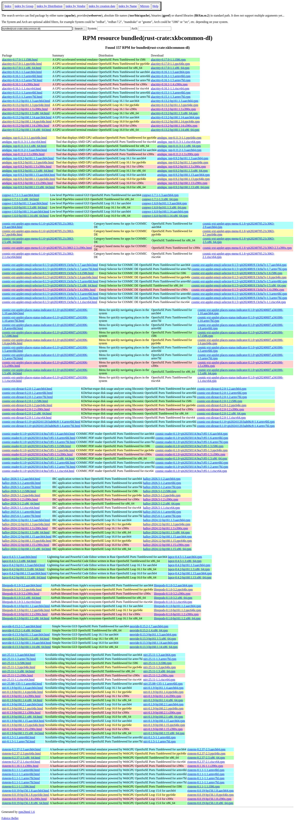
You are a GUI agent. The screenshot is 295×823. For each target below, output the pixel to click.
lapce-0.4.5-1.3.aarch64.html (19, 556)
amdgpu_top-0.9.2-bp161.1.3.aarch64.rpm (182, 158)
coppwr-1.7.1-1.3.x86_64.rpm (160, 199)
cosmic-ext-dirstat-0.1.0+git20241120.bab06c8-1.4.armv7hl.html (41, 425)
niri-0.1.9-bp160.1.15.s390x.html (22, 729)
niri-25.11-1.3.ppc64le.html (18, 667)
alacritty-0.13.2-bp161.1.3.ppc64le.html (26, 105)
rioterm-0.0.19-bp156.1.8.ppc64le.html (25, 794)
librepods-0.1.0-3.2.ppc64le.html (22, 589)
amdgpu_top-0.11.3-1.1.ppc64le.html (24, 137)
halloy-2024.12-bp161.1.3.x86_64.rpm (166, 532)
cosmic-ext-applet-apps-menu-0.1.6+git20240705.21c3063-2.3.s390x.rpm (247, 247)
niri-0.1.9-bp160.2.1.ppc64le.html (22, 708)
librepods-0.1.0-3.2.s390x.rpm (172, 593)
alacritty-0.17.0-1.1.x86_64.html (21, 67)
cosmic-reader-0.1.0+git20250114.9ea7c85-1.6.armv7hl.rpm (191, 442)
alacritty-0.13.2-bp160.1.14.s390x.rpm (174, 125)
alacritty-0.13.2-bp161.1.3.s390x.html (25, 109)
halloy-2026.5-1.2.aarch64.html (21, 478)
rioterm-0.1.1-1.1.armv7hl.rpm (205, 778)
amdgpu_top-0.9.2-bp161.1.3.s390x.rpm (181, 166)
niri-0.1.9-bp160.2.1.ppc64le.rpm (163, 708)
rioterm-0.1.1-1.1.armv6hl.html (21, 770)
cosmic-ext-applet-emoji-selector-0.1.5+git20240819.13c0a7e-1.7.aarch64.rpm (238, 264)
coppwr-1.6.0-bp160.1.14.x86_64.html (25, 215)
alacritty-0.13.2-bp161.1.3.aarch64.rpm (174, 100)
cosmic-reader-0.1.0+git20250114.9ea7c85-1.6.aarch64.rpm (191, 433)
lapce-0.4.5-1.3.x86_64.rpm (184, 561)
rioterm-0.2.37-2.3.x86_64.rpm (206, 757)
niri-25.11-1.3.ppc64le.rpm (159, 667)
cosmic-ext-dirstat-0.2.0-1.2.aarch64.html (27, 388)
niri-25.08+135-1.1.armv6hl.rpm (163, 683)
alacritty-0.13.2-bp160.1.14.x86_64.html (26, 129)
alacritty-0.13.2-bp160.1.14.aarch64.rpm (175, 117)
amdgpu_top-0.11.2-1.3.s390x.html (23, 154)
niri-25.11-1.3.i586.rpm (157, 663)
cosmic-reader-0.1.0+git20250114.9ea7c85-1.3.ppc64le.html (38, 450)
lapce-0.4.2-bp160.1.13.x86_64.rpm (189, 577)
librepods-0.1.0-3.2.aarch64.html (22, 585)
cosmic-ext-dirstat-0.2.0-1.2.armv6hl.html (27, 392)
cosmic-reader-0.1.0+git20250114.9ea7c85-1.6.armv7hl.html (38, 442)
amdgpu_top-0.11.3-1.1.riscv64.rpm (179, 141)
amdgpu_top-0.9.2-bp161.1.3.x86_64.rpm (182, 170)
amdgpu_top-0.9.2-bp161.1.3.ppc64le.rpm (182, 162)
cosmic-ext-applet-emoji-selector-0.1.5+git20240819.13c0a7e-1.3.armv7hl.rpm (239, 297)
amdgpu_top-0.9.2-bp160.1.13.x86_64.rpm (183, 187)
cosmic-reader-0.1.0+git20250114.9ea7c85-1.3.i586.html (36, 446)
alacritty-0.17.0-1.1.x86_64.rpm (170, 67)
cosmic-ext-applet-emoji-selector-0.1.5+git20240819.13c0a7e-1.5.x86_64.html (49, 285)
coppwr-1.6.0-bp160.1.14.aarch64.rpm (165, 211)
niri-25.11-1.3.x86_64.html (18, 671)
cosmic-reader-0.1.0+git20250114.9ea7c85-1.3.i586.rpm (189, 446)
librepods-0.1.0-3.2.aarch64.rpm (173, 585)
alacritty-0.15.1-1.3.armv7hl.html (22, 96)
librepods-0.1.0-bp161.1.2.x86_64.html (25, 618)
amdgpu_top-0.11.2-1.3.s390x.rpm (178, 154)
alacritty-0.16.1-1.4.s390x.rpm (169, 84)
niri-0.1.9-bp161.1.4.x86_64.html (22, 700)
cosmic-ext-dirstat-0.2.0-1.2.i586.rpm (219, 401)
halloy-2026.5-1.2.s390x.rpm (160, 499)
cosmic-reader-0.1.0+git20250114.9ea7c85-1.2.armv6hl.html (38, 462)
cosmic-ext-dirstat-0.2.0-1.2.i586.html (25, 401)
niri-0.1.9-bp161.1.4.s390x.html (21, 696)
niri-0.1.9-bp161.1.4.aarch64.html (22, 687)
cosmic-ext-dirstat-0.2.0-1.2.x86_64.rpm (221, 413)
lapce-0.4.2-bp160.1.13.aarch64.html (24, 573)
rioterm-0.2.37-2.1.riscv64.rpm (206, 761)
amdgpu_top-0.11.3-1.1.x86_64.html (24, 145)
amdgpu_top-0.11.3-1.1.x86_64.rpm (179, 145)
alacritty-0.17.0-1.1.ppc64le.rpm (170, 63)
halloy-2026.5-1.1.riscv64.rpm (161, 507)
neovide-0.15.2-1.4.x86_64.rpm (149, 630)
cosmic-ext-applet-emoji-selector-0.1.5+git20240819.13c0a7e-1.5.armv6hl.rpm (239, 281)
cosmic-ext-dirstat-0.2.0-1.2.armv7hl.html (27, 397)
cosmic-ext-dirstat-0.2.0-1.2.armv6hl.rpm (222, 392)
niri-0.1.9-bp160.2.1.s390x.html (21, 712)
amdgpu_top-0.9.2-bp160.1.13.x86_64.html (28, 187)
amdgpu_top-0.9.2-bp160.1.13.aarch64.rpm (183, 174)
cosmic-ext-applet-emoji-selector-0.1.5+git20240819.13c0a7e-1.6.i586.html (48, 273)
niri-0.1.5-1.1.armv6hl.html (18, 737)
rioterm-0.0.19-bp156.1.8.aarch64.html (25, 790)
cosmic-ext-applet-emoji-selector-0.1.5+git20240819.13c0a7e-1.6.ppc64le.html (50, 277)
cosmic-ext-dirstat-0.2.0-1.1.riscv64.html (27, 417)
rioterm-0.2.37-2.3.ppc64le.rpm (206, 753)
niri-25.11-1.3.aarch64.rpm (159, 654)
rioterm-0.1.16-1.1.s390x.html (20, 765)
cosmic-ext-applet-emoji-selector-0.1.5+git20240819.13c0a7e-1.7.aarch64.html (50, 264)
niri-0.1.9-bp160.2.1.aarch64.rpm (163, 704)
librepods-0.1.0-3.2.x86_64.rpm (173, 597)
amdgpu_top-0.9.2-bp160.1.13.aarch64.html (28, 174)
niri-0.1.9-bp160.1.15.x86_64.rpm (164, 733)
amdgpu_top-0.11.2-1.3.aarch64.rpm (179, 150)
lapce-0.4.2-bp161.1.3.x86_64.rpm (189, 569)
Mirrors (144, 6)
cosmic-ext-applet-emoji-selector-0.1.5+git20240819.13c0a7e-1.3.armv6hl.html (50, 293)
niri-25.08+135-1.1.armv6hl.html (22, 683)
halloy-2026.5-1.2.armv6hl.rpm (162, 482)
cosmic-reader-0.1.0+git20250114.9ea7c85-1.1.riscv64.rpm (191, 470)
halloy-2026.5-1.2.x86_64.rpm (161, 503)
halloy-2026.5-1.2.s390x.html (20, 499)
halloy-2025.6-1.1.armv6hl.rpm (162, 511)
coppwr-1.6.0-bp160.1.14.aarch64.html (25, 211)
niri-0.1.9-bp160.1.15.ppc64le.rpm (164, 725)
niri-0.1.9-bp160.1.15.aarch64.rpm (164, 720)
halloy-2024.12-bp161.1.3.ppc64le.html (26, 524)
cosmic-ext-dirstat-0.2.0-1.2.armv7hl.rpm (222, 397)
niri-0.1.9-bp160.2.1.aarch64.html (22, 704)
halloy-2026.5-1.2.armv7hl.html (21, 487)
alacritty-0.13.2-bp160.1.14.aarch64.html (27, 117)
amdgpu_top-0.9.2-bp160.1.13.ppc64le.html (28, 179)
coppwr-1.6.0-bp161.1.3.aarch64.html (25, 203)
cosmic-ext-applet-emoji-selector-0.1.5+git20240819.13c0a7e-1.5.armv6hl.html (50, 281)
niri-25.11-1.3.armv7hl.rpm (159, 659)
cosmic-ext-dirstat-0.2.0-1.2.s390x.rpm (220, 409)
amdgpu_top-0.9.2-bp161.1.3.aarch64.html (28, 158)
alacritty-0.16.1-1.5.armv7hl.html (22, 80)
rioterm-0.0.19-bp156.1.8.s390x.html (24, 798)
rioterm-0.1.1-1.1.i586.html (18, 786)
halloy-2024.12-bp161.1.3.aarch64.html (26, 520)
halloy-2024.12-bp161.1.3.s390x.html (25, 528)
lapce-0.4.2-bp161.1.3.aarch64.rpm (189, 565)
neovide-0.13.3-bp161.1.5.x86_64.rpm (153, 638)
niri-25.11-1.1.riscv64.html (18, 679)
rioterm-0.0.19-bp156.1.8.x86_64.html (25, 803)
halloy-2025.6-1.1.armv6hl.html (21, 511)
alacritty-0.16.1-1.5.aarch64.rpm (170, 72)
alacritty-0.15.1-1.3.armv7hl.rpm (170, 96)
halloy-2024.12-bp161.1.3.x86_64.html (25, 532)
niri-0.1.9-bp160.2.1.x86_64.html (22, 716)
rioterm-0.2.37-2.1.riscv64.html (21, 761)
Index (8, 6)
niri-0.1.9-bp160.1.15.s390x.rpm (163, 729)
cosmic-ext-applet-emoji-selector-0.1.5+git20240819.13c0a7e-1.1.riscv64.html (49, 302)
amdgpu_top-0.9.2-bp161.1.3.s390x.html (26, 166)
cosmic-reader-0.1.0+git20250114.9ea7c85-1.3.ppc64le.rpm (191, 450)
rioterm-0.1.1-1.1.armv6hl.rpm (205, 770)
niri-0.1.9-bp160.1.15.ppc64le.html (23, 725)
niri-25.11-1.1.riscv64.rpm (159, 679)
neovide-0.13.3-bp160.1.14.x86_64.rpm (154, 646)
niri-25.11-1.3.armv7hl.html (19, 659)
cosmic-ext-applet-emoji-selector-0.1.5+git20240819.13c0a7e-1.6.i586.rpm (236, 273)
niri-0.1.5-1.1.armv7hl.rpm (159, 741)
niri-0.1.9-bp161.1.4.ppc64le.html (22, 692)
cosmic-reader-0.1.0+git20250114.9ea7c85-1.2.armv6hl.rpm (191, 462)
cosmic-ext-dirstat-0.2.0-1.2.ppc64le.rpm (221, 405)
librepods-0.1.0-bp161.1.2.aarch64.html (26, 606)
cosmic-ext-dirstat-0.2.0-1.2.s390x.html (26, 409)
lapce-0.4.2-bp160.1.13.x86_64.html (24, 577)
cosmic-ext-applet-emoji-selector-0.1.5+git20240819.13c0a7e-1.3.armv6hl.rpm (239, 293)
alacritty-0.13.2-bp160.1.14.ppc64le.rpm (175, 121)
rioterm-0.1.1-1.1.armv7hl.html (21, 778)
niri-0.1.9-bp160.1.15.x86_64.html (23, 733)
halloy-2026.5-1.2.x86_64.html (21, 503)
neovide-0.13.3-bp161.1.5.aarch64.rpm (153, 634)
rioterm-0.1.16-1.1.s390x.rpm (205, 765)
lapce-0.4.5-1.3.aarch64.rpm (185, 556)
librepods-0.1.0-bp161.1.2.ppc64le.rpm (177, 610)
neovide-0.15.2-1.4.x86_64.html (21, 630)
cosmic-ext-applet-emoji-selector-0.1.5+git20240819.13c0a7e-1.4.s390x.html (49, 289)
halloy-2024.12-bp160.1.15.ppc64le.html (27, 540)
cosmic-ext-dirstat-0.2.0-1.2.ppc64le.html (27, 405)
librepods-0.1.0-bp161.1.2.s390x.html (25, 614)
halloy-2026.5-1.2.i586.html (19, 491)
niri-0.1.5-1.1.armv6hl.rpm (159, 737)
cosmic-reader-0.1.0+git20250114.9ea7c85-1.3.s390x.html (37, 454)
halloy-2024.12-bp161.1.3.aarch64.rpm (166, 520)
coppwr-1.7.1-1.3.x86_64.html (20, 199)
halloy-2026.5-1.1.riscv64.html (21, 507)
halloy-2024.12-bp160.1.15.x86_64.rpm (167, 549)
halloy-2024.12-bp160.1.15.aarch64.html (27, 536)
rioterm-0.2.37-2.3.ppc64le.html (21, 753)
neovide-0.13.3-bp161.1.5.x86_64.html (25, 638)
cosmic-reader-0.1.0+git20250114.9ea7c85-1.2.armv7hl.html (38, 466)
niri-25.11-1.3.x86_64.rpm (159, 671)
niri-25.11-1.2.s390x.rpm (158, 675)
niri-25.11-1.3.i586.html (16, 663)
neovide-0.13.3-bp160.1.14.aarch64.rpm (154, 642)
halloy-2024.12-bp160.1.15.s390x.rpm (166, 544)
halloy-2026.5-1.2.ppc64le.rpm (161, 495)
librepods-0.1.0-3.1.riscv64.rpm (173, 601)
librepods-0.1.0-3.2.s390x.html (20, 593)
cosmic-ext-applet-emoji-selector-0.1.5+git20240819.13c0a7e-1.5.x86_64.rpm (238, 285)
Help (155, 6)
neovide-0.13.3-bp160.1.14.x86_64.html (26, 646)
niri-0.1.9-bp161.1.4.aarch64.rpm (163, 687)
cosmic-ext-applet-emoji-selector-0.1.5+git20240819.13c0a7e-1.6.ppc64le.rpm (238, 277)
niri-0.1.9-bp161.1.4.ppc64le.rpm (163, 692)
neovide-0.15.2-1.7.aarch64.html (21, 626)
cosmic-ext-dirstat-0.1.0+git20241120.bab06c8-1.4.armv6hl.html (41, 421)
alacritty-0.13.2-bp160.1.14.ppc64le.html (27, 121)
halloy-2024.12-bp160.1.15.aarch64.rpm (167, 536)
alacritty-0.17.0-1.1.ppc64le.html (22, 63)
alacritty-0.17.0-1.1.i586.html (20, 59)
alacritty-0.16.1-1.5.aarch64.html (22, 72)
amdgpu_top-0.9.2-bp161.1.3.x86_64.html (27, 170)
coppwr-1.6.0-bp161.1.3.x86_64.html (24, 207)
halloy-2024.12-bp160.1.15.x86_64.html (26, 549)
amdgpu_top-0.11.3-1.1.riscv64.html (24, 141)
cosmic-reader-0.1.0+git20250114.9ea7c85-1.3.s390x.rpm (190, 454)
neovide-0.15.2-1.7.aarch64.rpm (149, 626)
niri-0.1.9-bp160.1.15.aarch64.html (23, 720)
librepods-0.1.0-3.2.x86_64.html (21, 597)
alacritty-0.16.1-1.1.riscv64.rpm (170, 88)
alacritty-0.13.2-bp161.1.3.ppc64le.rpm (174, 105)
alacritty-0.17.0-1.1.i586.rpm (168, 59)
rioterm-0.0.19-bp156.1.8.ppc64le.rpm (210, 794)
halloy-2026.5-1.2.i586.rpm (159, 491)
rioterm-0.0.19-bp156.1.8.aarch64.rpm (210, 790)
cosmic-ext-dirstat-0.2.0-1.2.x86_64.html (27, 413)
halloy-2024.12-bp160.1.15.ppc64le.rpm (167, 540)
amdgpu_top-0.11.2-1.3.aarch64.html (24, 150)
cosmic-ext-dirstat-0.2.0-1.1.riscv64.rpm (221, 417)
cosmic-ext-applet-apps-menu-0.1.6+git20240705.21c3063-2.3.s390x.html (47, 247)
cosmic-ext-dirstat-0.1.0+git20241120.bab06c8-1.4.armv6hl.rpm (236, 421)
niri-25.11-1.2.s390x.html (17, 675)
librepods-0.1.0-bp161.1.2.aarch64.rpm (177, 606)
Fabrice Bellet (10, 818)
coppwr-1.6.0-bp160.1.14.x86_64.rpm (165, 215)
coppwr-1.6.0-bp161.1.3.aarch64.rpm (164, 203)
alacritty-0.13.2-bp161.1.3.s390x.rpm (173, 109)
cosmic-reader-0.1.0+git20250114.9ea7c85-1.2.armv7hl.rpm (191, 466)
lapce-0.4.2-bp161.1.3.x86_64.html (23, 569)
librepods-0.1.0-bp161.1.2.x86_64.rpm (177, 618)
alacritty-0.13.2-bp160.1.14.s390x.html (25, 125)
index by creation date (102, 6)
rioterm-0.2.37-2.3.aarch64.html (21, 749)
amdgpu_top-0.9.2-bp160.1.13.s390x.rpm (182, 183)
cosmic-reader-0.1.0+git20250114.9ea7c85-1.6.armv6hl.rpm (191, 437)
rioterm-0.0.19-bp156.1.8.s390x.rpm (209, 798)
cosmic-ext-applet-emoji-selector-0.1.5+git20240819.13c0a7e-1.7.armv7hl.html (50, 269)
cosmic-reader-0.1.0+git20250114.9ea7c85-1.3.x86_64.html (38, 458)
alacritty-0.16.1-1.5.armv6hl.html (22, 76)
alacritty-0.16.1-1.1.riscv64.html (21, 88)
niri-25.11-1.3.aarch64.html (18, 654)
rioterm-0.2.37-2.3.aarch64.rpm (206, 749)
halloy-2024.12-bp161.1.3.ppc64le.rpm (166, 524)
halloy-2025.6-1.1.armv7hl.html (21, 516)
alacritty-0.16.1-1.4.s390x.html (21, 84)
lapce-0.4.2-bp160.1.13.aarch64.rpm (190, 573)
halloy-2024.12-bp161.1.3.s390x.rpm (165, 528)
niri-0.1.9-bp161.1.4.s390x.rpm (162, 696)
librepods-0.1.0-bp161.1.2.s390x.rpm (176, 614)
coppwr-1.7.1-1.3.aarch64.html (20, 195)
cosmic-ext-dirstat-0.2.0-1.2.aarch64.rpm (221, 388)
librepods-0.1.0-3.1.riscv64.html (21, 601)
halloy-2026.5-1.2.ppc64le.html (21, 495)
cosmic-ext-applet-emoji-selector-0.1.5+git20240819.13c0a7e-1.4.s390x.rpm (237, 289)
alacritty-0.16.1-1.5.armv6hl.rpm (170, 76)
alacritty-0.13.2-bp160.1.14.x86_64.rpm (175, 129)
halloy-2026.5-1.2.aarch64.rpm (161, 478)
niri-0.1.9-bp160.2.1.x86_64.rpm (163, 716)
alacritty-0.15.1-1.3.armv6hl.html (22, 92)
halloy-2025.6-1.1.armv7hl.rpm (162, 516)
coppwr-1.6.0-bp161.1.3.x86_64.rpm (164, 207)
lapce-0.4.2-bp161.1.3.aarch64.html (23, 565)
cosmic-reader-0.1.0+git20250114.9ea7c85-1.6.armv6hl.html (38, 437)
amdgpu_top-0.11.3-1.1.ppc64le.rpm (179, 137)
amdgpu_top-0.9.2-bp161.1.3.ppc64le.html (28, 162)
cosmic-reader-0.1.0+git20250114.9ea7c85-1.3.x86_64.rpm (191, 458)
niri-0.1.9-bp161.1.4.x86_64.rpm (163, 700)
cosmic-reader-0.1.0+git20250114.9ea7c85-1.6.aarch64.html (38, 433)
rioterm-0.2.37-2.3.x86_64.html (21, 757)
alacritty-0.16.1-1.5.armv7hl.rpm (170, 80)
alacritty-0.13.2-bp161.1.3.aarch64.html (26, 100)
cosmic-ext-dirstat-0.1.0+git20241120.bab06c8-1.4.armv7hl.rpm (236, 425)
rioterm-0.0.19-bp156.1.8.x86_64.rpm (210, 803)
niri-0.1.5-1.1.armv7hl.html (18, 741)
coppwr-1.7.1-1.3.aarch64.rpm (160, 195)
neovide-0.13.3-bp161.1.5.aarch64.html (26, 634)
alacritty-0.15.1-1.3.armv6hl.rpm (170, 92)
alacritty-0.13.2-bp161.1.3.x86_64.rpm (174, 113)
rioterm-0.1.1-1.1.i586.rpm (203, 786)
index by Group (23, 6)
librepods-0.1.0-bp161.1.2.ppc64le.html (26, 610)
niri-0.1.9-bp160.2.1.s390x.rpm (162, 712)
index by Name (128, 6)
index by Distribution (49, 6)
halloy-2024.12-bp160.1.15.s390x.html (25, 544)
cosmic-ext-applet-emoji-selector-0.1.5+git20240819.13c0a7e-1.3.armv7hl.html (50, 297)
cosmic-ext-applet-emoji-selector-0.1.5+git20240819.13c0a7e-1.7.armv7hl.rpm (239, 269)
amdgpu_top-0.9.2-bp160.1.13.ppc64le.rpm (183, 179)
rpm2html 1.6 (26, 811)
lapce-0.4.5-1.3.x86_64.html (19, 561)
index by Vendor (75, 6)
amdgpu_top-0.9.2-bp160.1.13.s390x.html (27, 183)
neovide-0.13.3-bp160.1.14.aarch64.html (26, 642)
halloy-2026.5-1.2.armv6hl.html (21, 482)
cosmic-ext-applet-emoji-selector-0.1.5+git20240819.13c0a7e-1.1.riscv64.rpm (238, 302)
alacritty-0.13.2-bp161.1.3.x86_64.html (25, 113)
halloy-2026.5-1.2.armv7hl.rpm (162, 487)
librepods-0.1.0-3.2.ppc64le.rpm (173, 589)
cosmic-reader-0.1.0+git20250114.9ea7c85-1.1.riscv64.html (38, 470)
